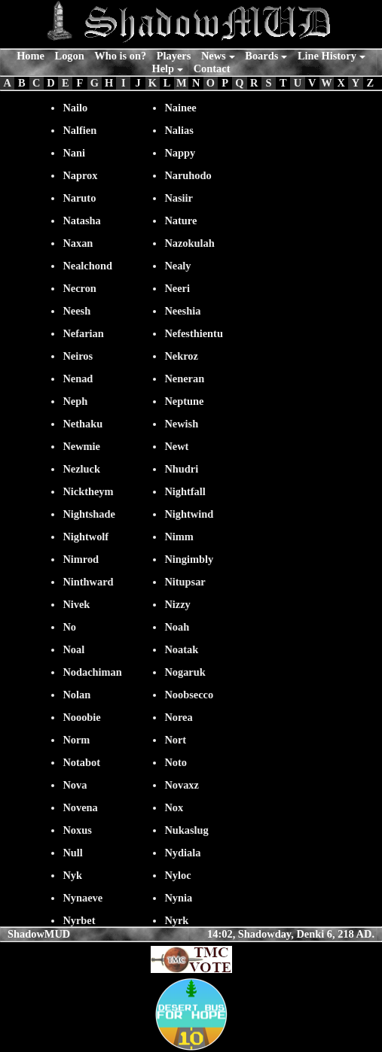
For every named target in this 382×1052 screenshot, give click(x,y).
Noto (175, 762)
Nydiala (182, 853)
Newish (181, 424)
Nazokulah (189, 243)
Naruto (79, 198)
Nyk (72, 875)
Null (72, 853)
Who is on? (120, 56)
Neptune (183, 401)
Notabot (81, 762)
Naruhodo (187, 175)
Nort (175, 740)
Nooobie (81, 717)
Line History (327, 56)
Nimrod (81, 559)
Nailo (75, 108)
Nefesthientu (193, 333)
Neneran (184, 378)
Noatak (181, 649)
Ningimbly (188, 559)
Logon (69, 56)
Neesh (76, 311)
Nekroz (181, 356)
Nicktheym (88, 491)
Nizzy (177, 604)
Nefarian (83, 333)
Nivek (76, 604)
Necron (79, 288)
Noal (73, 649)
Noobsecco (188, 695)
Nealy (177, 266)
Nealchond (87, 266)
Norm (76, 740)
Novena (80, 807)
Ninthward (88, 582)
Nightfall (184, 491)
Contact (212, 68)
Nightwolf (85, 537)
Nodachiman (92, 672)
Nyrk (176, 920)
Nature (180, 220)
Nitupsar (184, 582)
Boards (261, 56)
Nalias (178, 130)
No (69, 627)
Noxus (77, 830)
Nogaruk (184, 672)
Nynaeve (82, 898)
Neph (75, 401)
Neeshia (182, 311)
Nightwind (188, 514)
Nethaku (82, 424)
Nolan (76, 695)
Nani (74, 153)
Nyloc (177, 875)
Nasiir (178, 198)
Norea (178, 717)
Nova (75, 785)
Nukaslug (186, 830)
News (213, 56)
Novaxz (181, 785)
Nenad (78, 378)
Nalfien (79, 130)
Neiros (78, 356)
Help (163, 68)
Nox (173, 807)
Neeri (177, 288)
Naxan (78, 243)
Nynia (178, 898)
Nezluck (81, 469)
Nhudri (181, 469)
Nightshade (89, 514)
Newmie (81, 446)
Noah (176, 627)
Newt (176, 446)
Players (174, 56)
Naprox (80, 175)
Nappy (179, 153)
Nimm (178, 537)
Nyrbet (79, 920)
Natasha (81, 220)
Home (30, 56)
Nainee (180, 108)
